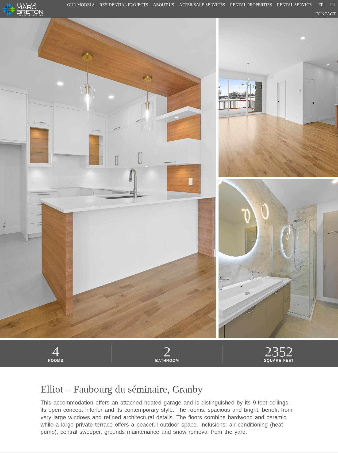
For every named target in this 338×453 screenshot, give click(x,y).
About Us (163, 4)
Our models (81, 4)
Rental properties (251, 4)
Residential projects (124, 4)
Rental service (294, 4)
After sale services (202, 4)
